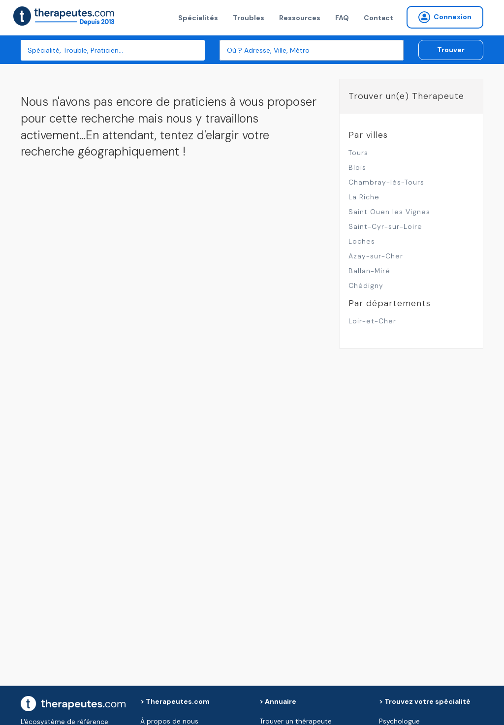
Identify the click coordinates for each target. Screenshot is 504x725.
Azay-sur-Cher (375, 256)
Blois (357, 167)
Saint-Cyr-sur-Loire (385, 226)
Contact (378, 17)
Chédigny (365, 285)
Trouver (451, 49)
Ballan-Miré (369, 270)
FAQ (342, 17)
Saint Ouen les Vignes (389, 211)
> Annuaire (277, 701)
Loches (361, 241)
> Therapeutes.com (175, 701)
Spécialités (198, 17)
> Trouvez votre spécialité (425, 701)
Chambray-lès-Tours (386, 182)
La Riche (363, 196)
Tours (358, 152)
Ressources (299, 17)
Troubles (248, 17)
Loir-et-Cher (372, 320)
